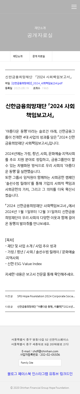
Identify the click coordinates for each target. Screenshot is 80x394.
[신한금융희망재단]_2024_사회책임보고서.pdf (37, 83)
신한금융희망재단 (23, 7)
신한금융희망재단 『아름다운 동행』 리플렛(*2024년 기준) (48, 306)
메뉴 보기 (74, 6)
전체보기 (40, 363)
